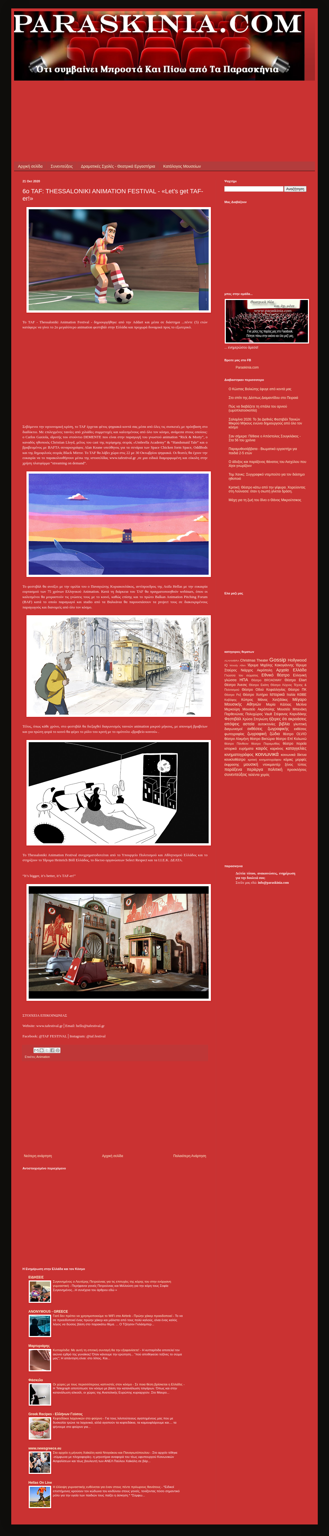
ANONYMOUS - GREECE (48, 1312)
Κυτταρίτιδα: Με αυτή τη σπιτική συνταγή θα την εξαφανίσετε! (96, 1350)
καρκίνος (276, 749)
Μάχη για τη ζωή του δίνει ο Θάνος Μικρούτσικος (265, 500)
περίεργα (255, 769)
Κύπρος (247, 700)
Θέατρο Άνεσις (235, 685)
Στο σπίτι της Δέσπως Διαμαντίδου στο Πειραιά (263, 398)
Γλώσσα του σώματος (241, 675)
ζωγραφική (257, 733)
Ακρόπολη (264, 670)
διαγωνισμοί (233, 729)
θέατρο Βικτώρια (262, 739)
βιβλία (284, 724)
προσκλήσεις (297, 770)
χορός (264, 775)
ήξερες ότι (278, 719)
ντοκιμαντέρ (272, 765)
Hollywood (297, 660)
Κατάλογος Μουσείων (182, 166)
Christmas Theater (254, 660)
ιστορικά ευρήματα (238, 749)
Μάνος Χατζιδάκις (273, 700)
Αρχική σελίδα (30, 166)
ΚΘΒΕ (302, 695)
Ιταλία (291, 695)
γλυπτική (300, 724)
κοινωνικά (267, 754)
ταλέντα (254, 775)
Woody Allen (237, 665)
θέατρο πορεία (295, 744)
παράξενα (233, 769)
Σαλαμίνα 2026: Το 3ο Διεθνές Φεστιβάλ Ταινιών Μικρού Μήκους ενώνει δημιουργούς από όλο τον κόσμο (265, 423)
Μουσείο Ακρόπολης (258, 709)
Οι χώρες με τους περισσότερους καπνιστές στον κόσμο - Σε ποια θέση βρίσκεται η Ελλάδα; (118, 1384)
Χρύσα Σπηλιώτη (255, 719)
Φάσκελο (35, 1380)
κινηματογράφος (239, 754)
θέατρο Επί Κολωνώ (291, 739)
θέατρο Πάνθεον (236, 743)
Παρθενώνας (234, 714)
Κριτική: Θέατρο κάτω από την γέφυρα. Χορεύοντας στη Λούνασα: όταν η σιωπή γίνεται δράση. (267, 489)
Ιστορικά (277, 694)
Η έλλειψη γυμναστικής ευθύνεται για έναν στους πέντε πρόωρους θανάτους (107, 1487)
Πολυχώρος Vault (258, 714)
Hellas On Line (40, 1483)
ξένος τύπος (296, 765)
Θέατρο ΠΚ (297, 690)
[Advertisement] (124, 93)
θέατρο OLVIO (295, 734)
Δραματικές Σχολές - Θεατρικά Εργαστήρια (118, 166)
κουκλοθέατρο (234, 760)
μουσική (251, 764)
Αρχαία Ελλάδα (291, 670)
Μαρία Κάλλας (278, 704)
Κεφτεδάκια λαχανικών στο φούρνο (78, 1418)
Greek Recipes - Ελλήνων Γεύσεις (55, 1414)
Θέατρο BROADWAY (266, 680)
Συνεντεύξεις (62, 166)
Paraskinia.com (247, 367)
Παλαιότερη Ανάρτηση (189, 1156)
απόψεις (231, 724)
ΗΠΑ (244, 680)
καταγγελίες (296, 748)
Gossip (277, 660)
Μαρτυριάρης (39, 1346)
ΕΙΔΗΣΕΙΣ (36, 1277)
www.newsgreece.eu (44, 1448)
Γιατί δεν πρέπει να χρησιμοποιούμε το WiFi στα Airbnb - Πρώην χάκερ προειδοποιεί (113, 1315)
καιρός (262, 748)
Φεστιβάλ (232, 719)
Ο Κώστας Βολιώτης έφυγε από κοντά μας (260, 389)
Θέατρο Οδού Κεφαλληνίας (264, 690)
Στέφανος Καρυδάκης (290, 714)
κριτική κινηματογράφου (264, 759)
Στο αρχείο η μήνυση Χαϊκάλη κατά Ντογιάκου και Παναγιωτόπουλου (101, 1452)
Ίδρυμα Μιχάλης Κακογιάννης (270, 665)
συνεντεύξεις (235, 774)
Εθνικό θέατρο (276, 675)
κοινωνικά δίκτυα (294, 755)
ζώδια (275, 733)
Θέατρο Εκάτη (259, 685)
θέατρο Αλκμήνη (236, 739)
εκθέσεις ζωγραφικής (268, 728)
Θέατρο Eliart (296, 680)
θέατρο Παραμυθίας (265, 743)
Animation (43, 1056)
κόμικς (288, 760)
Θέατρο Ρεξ (232, 694)
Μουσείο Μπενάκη (292, 709)
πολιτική (275, 769)
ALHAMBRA (231, 660)
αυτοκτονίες (267, 724)
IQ (225, 665)
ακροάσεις (297, 719)
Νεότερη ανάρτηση (38, 1156)
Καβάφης (230, 699)
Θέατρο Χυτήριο (255, 695)
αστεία (248, 724)
